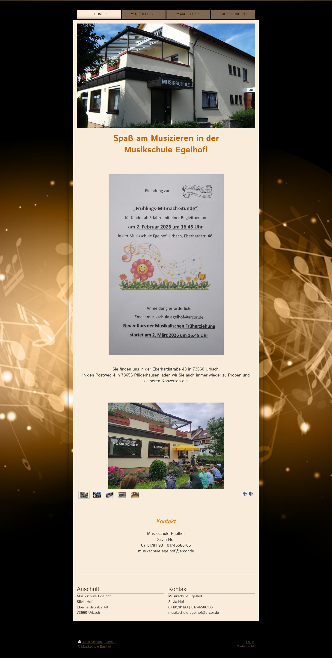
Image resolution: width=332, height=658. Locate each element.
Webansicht (245, 646)
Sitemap (110, 642)
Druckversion (90, 642)
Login (250, 642)
